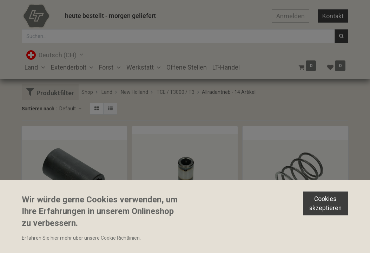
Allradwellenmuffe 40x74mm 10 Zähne (68, 229)
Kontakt (333, 16)
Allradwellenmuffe (155, 217)
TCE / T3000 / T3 (175, 92)
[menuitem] (187, 67)
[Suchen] (341, 36)
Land (106, 92)
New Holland (134, 92)
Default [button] (68, 108)
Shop (87, 92)
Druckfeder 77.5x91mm (271, 229)
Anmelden (290, 16)
